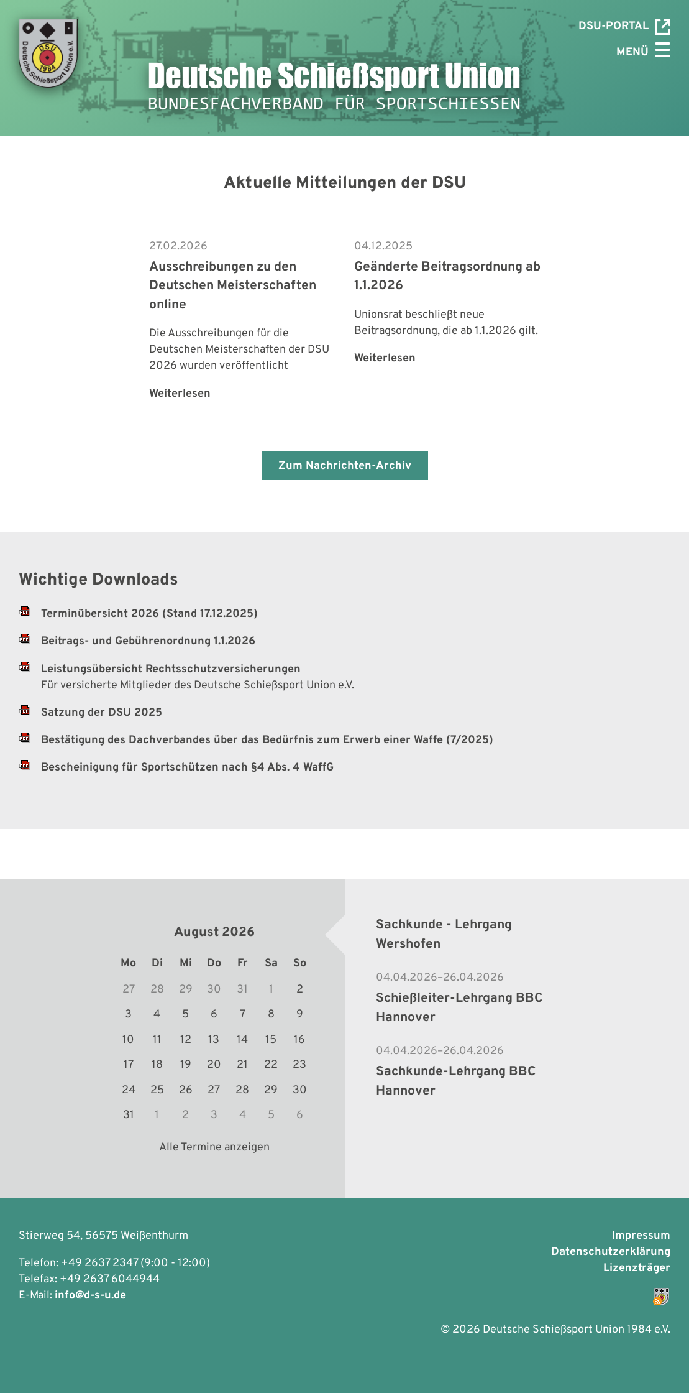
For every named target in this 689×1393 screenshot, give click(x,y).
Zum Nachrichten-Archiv (344, 466)
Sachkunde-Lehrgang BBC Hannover (456, 1081)
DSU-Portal (624, 27)
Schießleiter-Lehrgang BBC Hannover (459, 1008)
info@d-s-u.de (90, 1296)
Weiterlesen (180, 394)
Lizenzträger (636, 1268)
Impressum (641, 1236)
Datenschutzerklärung (610, 1252)
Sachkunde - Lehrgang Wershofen (444, 935)
